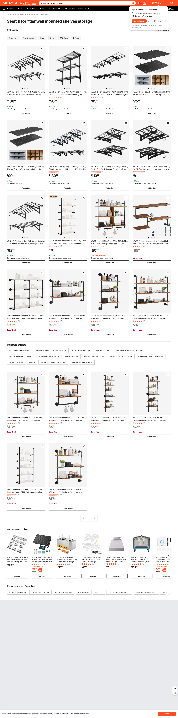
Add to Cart (26, 113)
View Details (151, 263)
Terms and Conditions (157, 25)
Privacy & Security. (84, 713)
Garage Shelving (44, 14)
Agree (167, 713)
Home (9, 14)
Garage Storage (33, 14)
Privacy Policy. (138, 27)
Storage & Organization (19, 14)
